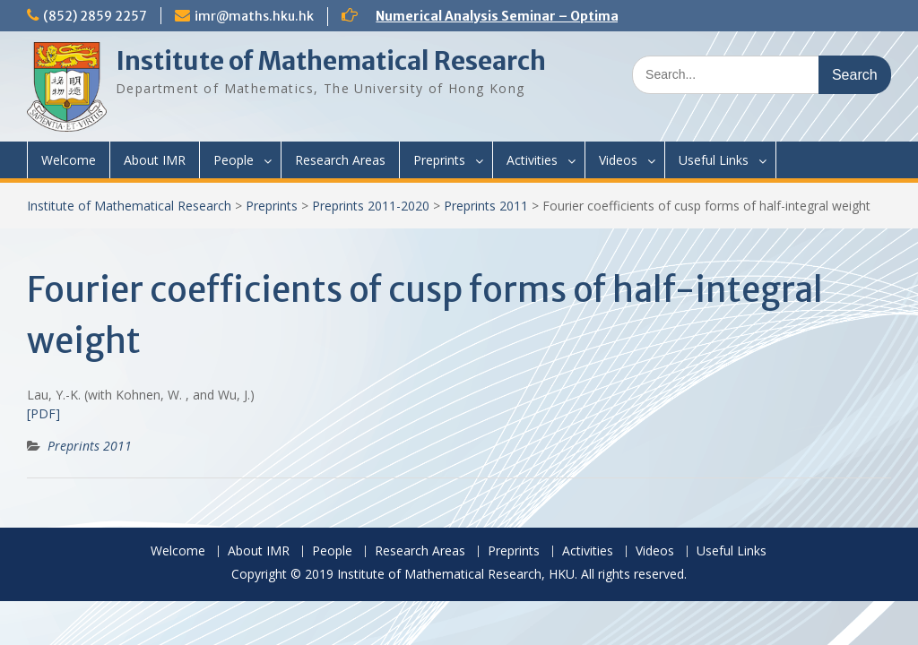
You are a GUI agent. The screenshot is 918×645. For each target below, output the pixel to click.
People (233, 159)
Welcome (68, 159)
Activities (532, 159)
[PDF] (43, 413)
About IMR (155, 159)
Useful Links (714, 159)
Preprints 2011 (486, 205)
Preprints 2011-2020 (370, 205)
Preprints (439, 159)
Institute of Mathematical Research (331, 61)
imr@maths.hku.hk (254, 16)
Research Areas (340, 159)
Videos (618, 159)
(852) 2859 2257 (95, 16)
